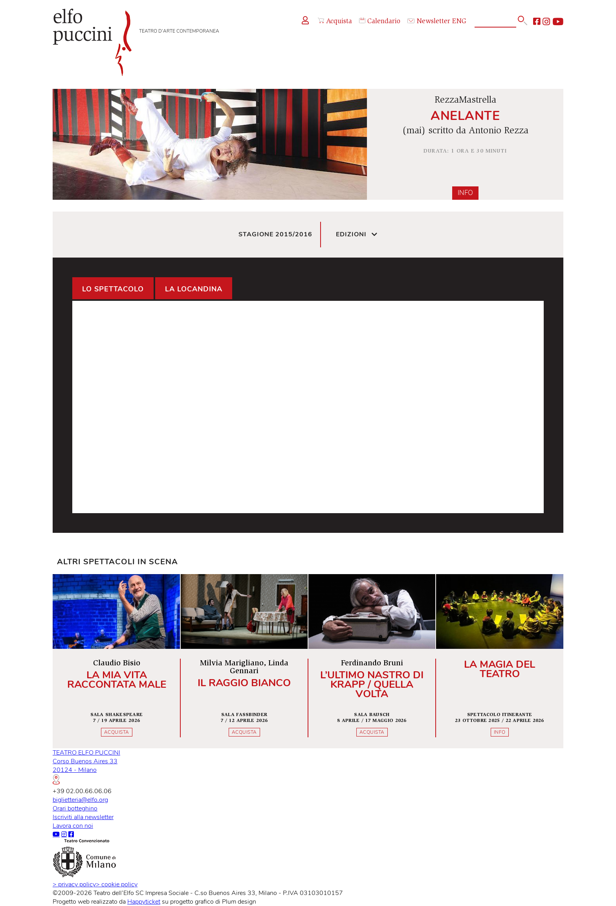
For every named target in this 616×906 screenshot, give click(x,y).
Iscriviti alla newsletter (83, 817)
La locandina (193, 289)
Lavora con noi (73, 825)
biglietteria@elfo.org (80, 800)
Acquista (335, 21)
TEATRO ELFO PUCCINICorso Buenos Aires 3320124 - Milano (86, 766)
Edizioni (357, 234)
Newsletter (428, 21)
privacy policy (74, 884)
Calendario (379, 21)
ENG (459, 21)
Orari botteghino (75, 808)
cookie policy (117, 884)
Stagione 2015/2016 (275, 234)
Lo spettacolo (113, 289)
